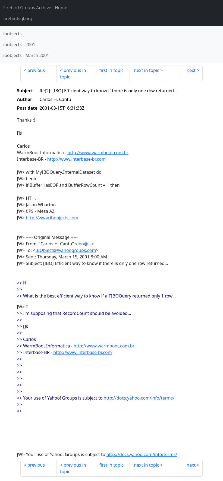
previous (36, 70)
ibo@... (84, 244)
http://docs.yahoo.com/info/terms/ (138, 398)
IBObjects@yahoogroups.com (65, 250)
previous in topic (73, 73)
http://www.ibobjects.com (52, 218)
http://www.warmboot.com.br (97, 153)
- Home (35, 8)
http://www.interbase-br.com (76, 159)
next (191, 70)
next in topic (146, 70)
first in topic (111, 70)
